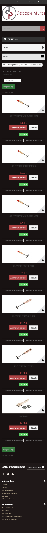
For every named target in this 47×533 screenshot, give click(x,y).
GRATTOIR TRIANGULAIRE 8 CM (23, 216)
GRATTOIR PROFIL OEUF (23, 266)
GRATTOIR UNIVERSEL (23, 366)
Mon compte (7, 504)
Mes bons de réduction (9, 519)
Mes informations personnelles (12, 516)
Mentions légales (7, 490)
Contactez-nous (21, 2)
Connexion (41, 2)
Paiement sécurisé (8, 499)
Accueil (4, 484)
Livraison (5, 487)
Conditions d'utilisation (9, 493)
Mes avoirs (5, 510)
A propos (5, 496)
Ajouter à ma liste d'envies (14, 140)
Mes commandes (7, 508)
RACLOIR (23, 416)
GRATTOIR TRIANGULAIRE (23, 316)
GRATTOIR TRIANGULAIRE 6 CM (23, 116)
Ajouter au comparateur (35, 140)
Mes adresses (6, 513)
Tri (2, 80)
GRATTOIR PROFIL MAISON (23, 166)
